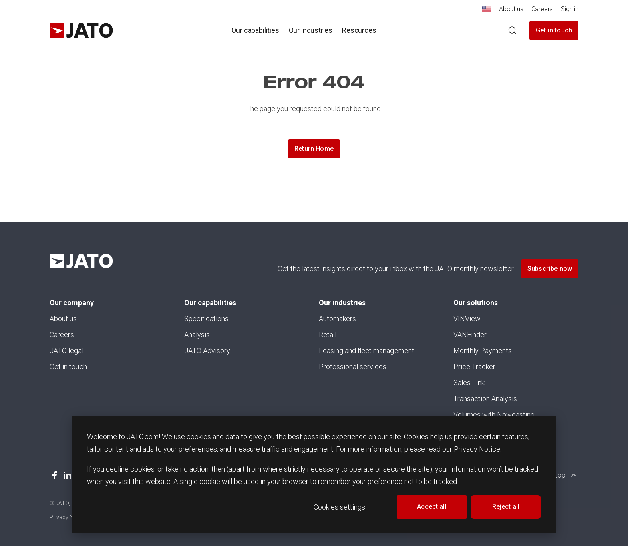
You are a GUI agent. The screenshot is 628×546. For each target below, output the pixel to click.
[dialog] (314, 474)
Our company (72, 302)
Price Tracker (474, 366)
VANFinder (470, 334)
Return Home (314, 148)
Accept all (432, 506)
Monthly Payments (482, 350)
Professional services (352, 366)
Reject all (506, 506)
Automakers (337, 318)
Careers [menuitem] (542, 9)
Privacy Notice (477, 449)
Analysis (197, 334)
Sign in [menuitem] (569, 9)
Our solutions (475, 302)
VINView (467, 318)
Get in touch (554, 30)
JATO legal (66, 350)
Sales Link (469, 382)
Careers (62, 334)
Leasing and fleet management (366, 350)
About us (63, 318)
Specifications (206, 318)
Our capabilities (210, 302)
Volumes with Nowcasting (494, 414)
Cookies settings (339, 507)
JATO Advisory (207, 350)
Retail (327, 334)
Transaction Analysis (485, 398)
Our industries (342, 302)
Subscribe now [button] (549, 268)
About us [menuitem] (511, 9)
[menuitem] (486, 11)
